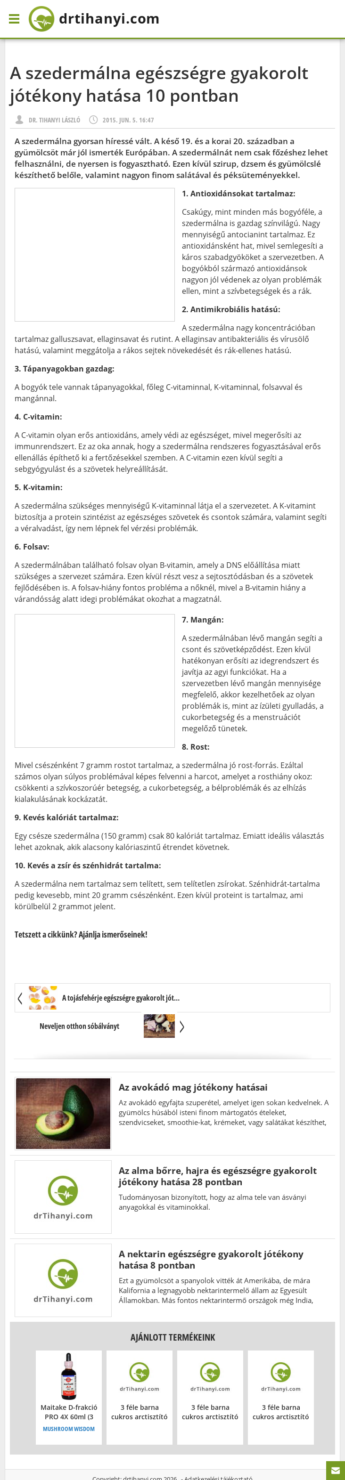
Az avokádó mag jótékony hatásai (193, 1059)
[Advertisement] (95, 255)
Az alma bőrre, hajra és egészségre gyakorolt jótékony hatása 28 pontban (218, 1148)
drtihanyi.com (142, 1451)
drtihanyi (100, 19)
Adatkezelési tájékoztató (218, 1451)
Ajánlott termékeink (173, 1309)
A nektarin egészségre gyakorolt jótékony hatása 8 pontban (211, 1231)
